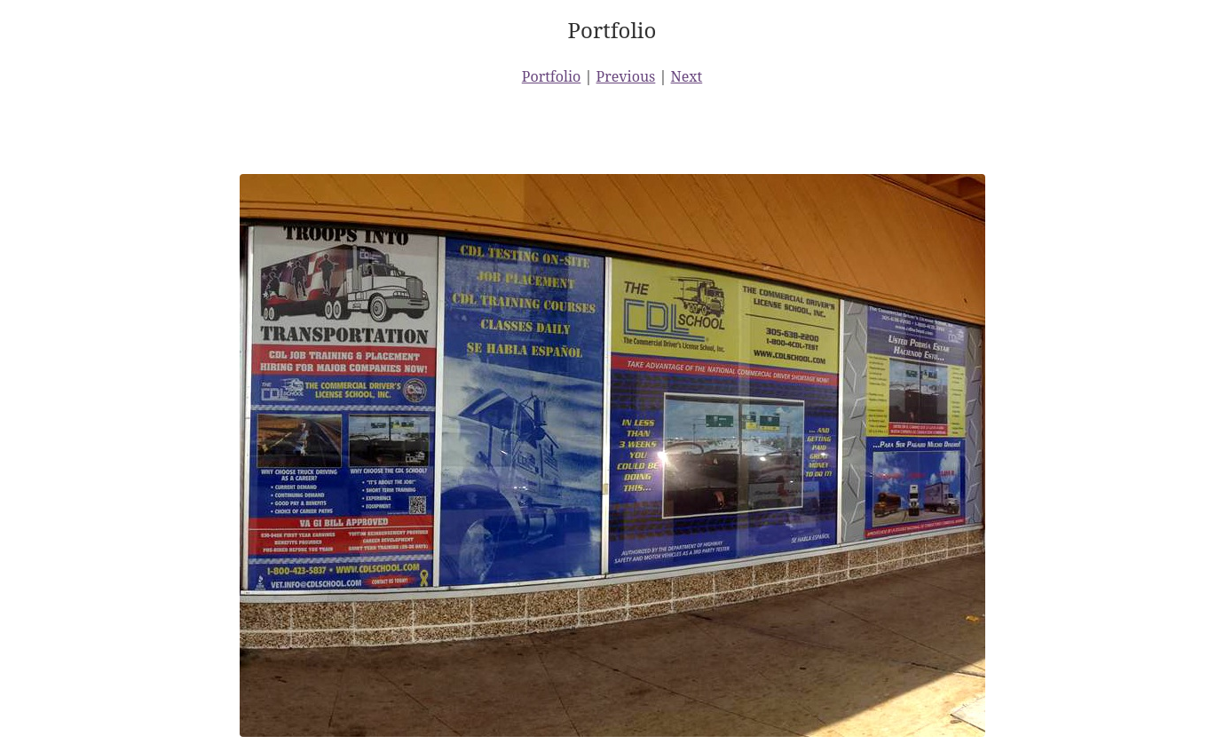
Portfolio (551, 76)
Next (687, 76)
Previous (626, 76)
